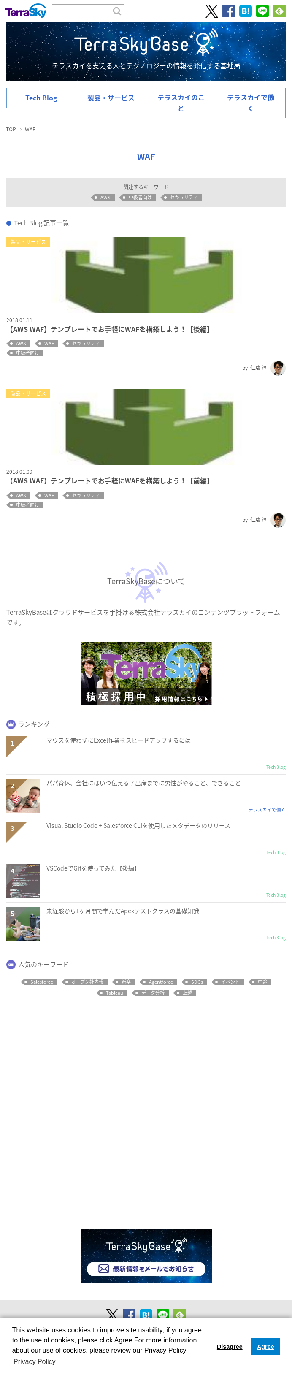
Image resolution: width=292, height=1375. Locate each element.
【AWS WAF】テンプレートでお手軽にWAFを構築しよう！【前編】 (110, 480)
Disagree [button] (230, 1346)
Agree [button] (265, 1346)
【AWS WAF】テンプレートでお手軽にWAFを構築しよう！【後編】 (110, 329)
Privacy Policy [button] (35, 1361)
